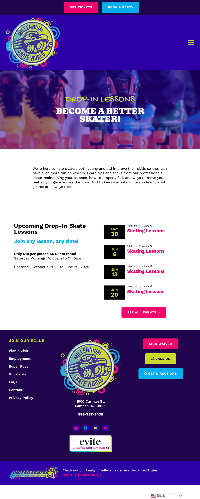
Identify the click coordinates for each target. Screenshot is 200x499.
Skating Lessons (146, 230)
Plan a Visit (18, 351)
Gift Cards (17, 374)
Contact (15, 390)
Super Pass (18, 366)
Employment (20, 358)
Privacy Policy (21, 398)
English (159, 496)
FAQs (13, 382)
